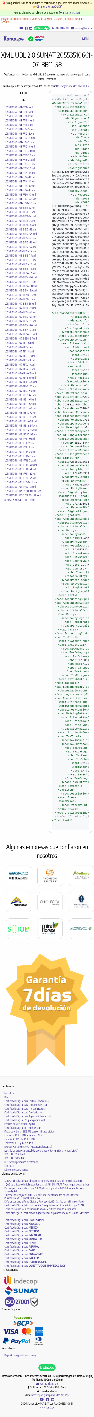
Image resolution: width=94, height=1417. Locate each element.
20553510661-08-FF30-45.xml (20, 478)
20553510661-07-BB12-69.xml (20, 316)
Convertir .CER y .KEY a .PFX (18, 1143)
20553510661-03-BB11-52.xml (20, 207)
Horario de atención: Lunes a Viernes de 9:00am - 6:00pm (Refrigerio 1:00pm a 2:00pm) (42, 20)
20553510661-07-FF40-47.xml (20, 386)
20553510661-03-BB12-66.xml (20, 242)
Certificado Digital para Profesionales (24, 1112)
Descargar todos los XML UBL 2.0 (73, 86)
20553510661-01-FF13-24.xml (19, 155)
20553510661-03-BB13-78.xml (20, 268)
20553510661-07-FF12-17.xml (19, 356)
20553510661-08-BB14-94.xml (20, 425)
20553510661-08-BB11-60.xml (20, 395)
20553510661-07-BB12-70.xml (20, 321)
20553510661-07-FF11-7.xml (18, 347)
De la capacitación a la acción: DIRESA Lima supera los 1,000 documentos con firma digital (44, 1190)
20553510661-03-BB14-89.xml (20, 290)
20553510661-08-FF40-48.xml (20, 482)
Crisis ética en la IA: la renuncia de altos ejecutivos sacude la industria (40, 1209)
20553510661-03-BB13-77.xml (20, 264)
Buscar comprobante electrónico (21, 1162)
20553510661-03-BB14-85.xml (20, 273)
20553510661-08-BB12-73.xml (20, 417)
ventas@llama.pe (82, 28)
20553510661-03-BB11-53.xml (19, 212)
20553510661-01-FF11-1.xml (18, 107)
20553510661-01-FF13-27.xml (19, 168)
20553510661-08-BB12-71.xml (20, 408)
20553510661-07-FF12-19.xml (19, 364)
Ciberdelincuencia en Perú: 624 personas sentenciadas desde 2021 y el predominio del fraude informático (41, 1196)
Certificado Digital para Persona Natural (25, 1108)
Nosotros (9, 1093)
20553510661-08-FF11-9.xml (19, 447)
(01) (60, 28)
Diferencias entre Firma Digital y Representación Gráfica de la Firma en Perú (44, 1201)
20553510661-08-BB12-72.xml (20, 412)
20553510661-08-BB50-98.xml (20, 434)
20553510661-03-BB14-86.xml (20, 277)
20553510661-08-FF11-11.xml (19, 443)
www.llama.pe (47, 1407)
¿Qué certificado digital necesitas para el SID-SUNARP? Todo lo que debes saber (46, 1184)
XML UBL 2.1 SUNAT (14, 1154)
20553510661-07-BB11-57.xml (19, 299)
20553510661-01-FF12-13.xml (19, 133)
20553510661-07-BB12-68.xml (20, 312)
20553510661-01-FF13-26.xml (19, 164)
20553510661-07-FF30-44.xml (20, 382)
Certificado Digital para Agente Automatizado (28, 1116)
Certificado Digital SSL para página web (25, 1120)
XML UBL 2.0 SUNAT (15, 1158)
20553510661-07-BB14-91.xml (20, 329)
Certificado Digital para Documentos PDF (25, 1104)
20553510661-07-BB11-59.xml (20, 308)
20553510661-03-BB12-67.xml (20, 247)
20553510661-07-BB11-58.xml (20, 303)
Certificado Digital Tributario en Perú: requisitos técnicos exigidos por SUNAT (45, 1205)
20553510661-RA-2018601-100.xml (22, 491)
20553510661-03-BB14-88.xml (20, 286)
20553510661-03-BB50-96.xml (20, 295)
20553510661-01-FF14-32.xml (19, 172)
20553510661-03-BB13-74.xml (20, 251)
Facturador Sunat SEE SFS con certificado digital (29, 1131)
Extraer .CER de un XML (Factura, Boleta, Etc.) (28, 1146)
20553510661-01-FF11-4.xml (19, 120)
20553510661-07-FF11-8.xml (19, 351)
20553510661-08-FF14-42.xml (20, 473)
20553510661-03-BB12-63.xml (20, 229)
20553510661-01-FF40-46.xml (20, 199)
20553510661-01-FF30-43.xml (20, 194)
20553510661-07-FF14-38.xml (20, 373)
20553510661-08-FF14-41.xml (20, 469)
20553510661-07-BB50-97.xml (20, 338)
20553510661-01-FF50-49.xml (20, 203)
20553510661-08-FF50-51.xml (20, 486)
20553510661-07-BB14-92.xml (20, 334)
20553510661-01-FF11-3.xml (18, 116)
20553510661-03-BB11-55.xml (19, 220)
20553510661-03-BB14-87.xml (20, 281)
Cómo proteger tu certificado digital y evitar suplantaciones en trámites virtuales (46, 1213)
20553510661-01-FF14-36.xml (19, 190)
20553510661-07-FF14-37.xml (19, 369)
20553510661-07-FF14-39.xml (20, 377)
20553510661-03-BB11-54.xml (20, 216)
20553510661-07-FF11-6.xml (19, 342)
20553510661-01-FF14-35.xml (19, 186)
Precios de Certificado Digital (19, 1124)
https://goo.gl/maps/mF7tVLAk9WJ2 (50, 1395)
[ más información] (69, 12)
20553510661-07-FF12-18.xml (19, 360)
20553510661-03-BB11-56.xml (20, 225)
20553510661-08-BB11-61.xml (20, 399)
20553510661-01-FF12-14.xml (19, 138)
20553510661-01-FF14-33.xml (19, 177)
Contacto (9, 1165)
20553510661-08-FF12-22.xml (20, 460)
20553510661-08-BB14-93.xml (20, 421)
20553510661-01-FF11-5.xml (18, 124)
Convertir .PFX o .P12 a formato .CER (23, 1135)
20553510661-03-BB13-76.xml (20, 260)
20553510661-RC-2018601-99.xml (22, 495)
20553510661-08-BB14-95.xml (20, 430)
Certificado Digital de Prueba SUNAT (23, 1127)
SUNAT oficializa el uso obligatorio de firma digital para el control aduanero (43, 1180)
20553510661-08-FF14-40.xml (20, 465)
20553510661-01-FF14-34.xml (20, 181)
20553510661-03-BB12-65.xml (20, 238)
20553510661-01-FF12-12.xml (19, 129)
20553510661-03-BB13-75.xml (20, 255)
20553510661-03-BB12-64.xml (20, 233)
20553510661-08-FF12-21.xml (19, 456)
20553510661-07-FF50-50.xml (20, 390)
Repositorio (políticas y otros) (20, 1355)
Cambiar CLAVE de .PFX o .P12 (19, 1139)
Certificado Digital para (24, 1220)
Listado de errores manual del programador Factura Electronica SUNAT (41, 1150)
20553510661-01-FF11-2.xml (18, 111)
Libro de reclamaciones (16, 1169)
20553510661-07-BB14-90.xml (20, 325)
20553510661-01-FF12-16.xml (19, 146)
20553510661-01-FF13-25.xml (19, 159)
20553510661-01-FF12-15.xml (19, 142)
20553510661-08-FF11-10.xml (19, 438)
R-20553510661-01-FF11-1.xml (19, 500)
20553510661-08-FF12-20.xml (20, 451)
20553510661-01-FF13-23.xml (19, 151)
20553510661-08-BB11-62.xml (20, 403)
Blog (6, 1097)
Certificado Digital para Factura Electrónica (26, 1101)
